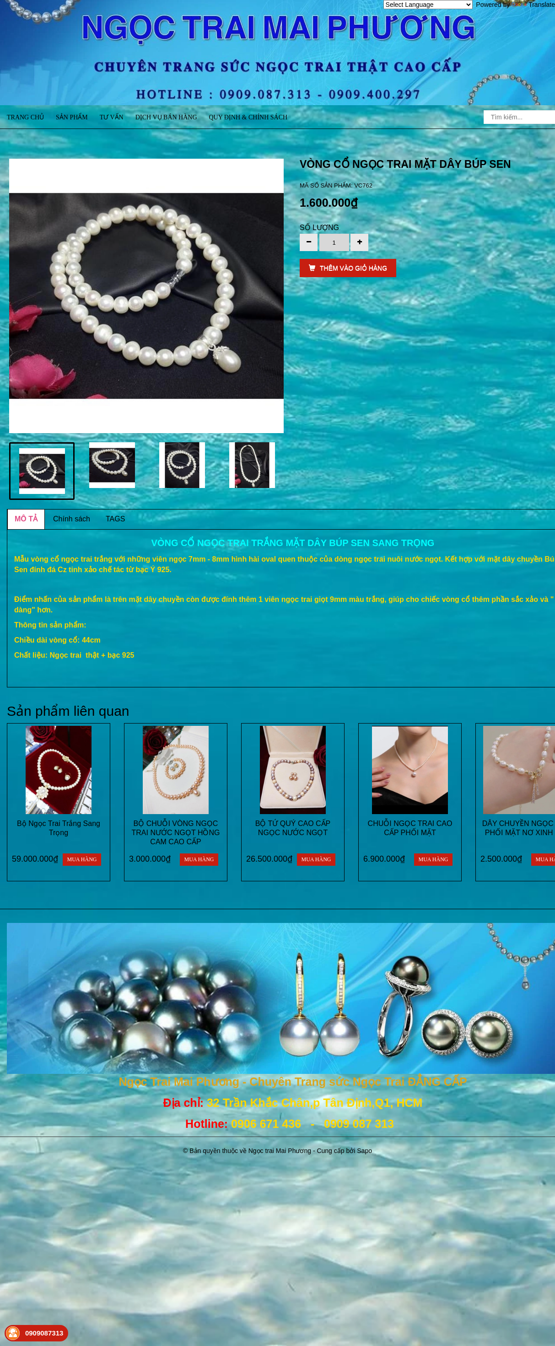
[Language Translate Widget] (428, 4)
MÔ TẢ (26, 519)
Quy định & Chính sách (248, 117)
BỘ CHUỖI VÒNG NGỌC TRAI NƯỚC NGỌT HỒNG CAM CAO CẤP (176, 833)
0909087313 (44, 1333)
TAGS (115, 519)
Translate (533, 4)
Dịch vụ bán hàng (166, 117)
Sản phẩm (72, 117)
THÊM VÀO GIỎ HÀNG (348, 268)
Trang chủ (25, 117)
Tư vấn (112, 117)
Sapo (364, 1150)
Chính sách (71, 519)
